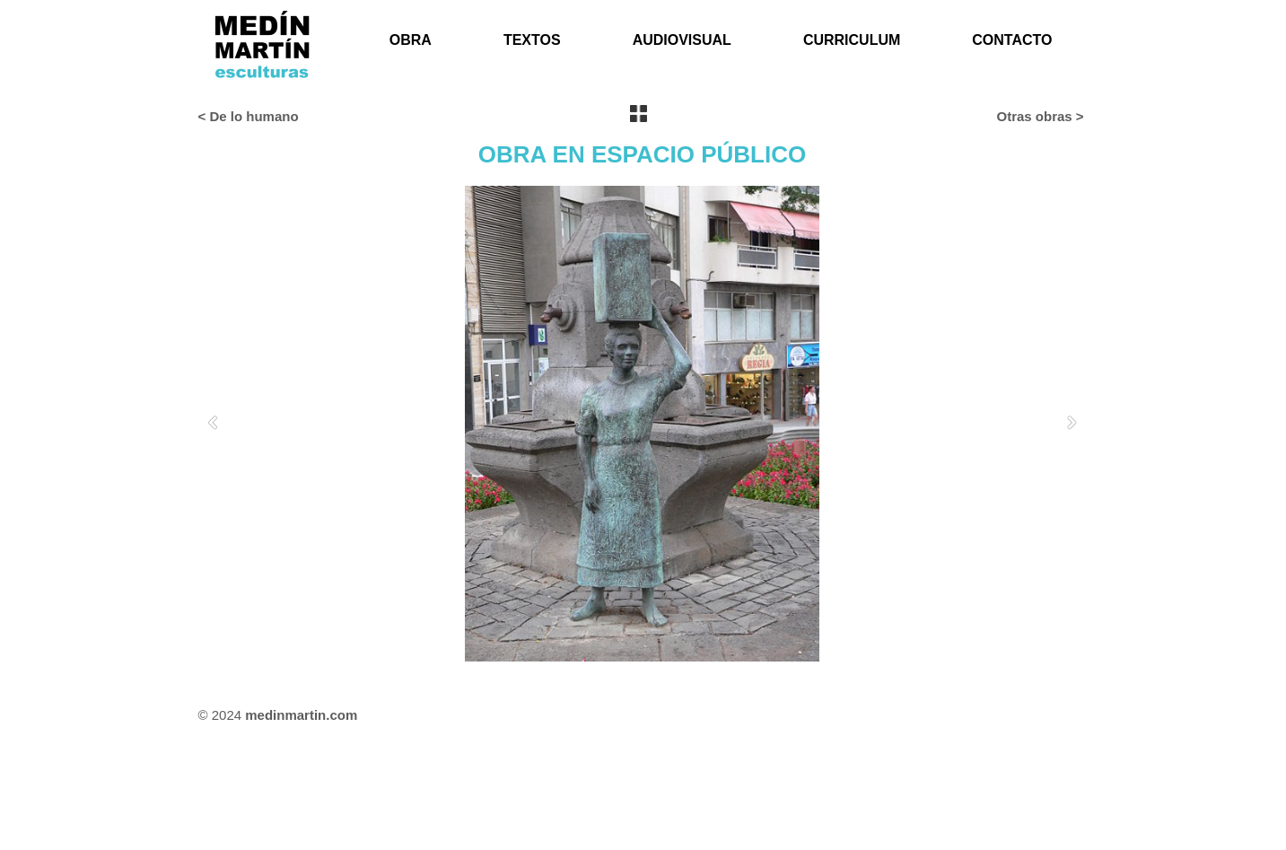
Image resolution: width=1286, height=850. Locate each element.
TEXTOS (532, 40)
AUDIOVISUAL (682, 40)
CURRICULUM (851, 40)
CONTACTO (1012, 40)
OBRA (410, 40)
